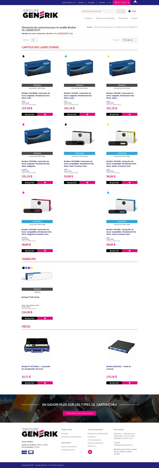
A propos (81, 2)
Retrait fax (92, 446)
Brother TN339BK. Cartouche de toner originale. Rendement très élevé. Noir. (36, 95)
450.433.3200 (127, 438)
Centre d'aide (68, 2)
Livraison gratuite (94, 440)
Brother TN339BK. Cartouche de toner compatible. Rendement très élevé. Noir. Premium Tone (79, 163)
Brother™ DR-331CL (31, 297)
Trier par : (116, 40)
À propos (64, 434)
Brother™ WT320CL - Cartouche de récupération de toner (36, 367)
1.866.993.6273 (129, 434)
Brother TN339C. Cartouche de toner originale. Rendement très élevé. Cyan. (78, 95)
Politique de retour (68, 450)
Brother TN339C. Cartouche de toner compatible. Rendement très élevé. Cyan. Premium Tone (121, 231)
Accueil (89, 27)
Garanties (91, 2)
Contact (134, 18)
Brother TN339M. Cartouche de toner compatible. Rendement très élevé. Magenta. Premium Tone (37, 231)
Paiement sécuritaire (69, 447)
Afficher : (26, 40)
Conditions (92, 437)
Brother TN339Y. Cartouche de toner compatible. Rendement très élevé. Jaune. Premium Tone (121, 163)
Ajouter (29, 114)
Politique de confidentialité (71, 437)
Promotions (123, 18)
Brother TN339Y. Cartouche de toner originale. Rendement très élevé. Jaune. (120, 95)
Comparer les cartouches (79, 413)
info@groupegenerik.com (123, 445)
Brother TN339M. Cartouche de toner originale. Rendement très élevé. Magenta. (35, 163)
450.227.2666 (129, 436)
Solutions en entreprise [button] (105, 18)
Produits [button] (89, 18)
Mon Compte (122, 2)
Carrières (102, 2)
